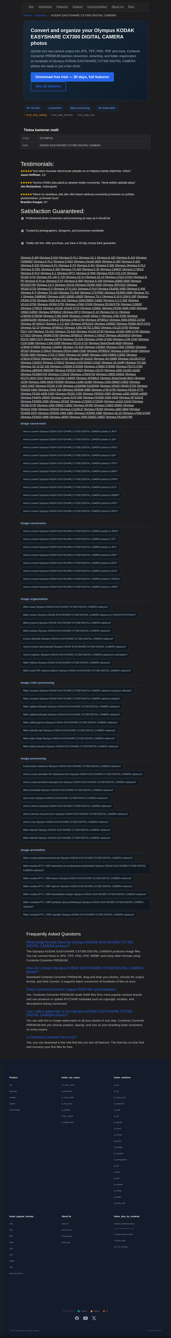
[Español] (71, 1295)
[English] (34, 1295)
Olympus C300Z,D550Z (108, 405)
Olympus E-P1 (49, 265)
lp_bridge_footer (67, 1122)
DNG (11, 1249)
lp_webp (117, 1110)
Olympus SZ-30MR (77, 354)
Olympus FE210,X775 (130, 389)
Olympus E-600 (73, 280)
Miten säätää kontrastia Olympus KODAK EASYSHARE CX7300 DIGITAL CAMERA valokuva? (71, 714)
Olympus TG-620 (71, 269)
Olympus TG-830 (68, 292)
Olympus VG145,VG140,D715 (61, 308)
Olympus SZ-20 (112, 413)
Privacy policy (67, 1236)
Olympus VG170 (94, 370)
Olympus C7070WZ (92, 292)
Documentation (97, 6)
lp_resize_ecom (120, 1097)
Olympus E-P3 (67, 265)
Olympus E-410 (125, 257)
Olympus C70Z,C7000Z (51, 354)
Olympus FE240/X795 (119, 416)
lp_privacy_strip (120, 1203)
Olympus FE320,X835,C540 (37, 393)
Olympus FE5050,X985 (88, 413)
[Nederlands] (62, 1295)
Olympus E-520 (30, 265)
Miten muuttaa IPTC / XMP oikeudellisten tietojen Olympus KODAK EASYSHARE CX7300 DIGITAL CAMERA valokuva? (84, 894)
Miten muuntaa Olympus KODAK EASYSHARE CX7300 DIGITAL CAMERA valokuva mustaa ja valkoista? (77, 690)
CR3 (11, 1255)
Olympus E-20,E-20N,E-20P (119, 296)
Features (62, 6)
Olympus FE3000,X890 (118, 292)
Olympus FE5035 (48, 409)
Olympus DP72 (72, 312)
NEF (11, 1236)
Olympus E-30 (90, 269)
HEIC (11, 1224)
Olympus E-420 (106, 257)
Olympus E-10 (90, 312)
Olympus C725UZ (59, 374)
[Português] (90, 1295)
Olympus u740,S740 (125, 339)
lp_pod (116, 1166)
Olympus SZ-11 (108, 312)
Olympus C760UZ (31, 308)
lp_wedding (66, 1110)
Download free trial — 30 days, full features (72, 77)
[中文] (137, 1295)
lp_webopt (118, 1191)
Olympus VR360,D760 (44, 335)
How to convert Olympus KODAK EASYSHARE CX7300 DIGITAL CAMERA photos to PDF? (70, 555)
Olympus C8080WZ (35, 296)
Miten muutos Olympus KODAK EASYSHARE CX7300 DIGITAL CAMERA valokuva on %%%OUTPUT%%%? (79, 615)
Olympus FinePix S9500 (35, 397)
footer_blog (66, 1242)
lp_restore (117, 1129)
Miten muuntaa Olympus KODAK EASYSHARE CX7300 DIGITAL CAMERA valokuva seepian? (71, 698)
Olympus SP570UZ (114, 284)
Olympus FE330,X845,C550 (119, 308)
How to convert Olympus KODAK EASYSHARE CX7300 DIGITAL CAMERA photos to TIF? (69, 539)
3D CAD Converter (121, 1247)
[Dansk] (100, 1295)
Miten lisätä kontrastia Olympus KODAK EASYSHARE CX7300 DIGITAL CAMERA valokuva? (71, 746)
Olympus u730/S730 (82, 374)
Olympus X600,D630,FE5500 (46, 382)
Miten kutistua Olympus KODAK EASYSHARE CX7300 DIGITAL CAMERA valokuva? (66, 630)
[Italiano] (81, 1295)
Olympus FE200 (93, 409)
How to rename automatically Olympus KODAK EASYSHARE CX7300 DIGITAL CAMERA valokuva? (74, 646)
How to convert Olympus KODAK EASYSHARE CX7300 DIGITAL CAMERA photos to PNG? (70, 447)
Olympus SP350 (83, 405)
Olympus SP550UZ (97, 319)
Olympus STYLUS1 (65, 288)
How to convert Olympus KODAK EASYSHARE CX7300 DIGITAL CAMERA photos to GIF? (69, 455)
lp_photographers (120, 1160)
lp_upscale (118, 1122)
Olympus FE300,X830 (88, 284)
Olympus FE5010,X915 (69, 370)
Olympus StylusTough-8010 (116, 378)
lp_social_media (67, 1097)
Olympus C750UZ (40, 350)
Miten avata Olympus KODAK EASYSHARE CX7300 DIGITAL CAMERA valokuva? (65, 607)
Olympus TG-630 (73, 347)
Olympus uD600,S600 (116, 280)
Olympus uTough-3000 (87, 261)
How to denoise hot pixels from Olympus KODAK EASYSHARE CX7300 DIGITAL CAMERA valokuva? (75, 814)
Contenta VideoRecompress (124, 1224)
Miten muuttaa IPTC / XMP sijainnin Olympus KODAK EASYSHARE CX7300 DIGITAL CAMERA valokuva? (78, 886)
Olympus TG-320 (135, 362)
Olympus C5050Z (105, 323)
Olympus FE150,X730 (48, 385)
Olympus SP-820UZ (33, 323)
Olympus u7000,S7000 (78, 304)
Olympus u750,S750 (103, 389)
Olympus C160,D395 (47, 343)
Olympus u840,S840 (116, 409)
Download (45, 6)
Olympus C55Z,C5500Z (120, 347)
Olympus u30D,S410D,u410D (122, 370)
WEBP (11, 1261)
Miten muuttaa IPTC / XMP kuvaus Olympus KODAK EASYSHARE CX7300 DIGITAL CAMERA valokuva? (77, 878)
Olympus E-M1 (86, 265)
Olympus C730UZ (133, 269)
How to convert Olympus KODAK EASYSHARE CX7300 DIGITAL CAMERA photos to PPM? (70, 479)
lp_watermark (119, 1104)
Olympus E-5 (28, 292)
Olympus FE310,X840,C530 (69, 350)
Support (77, 6)
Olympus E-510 (48, 257)
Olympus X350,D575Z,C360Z (82, 327)
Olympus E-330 (93, 280)
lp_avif (116, 1116)
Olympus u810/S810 (118, 335)
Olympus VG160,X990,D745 (121, 331)
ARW (11, 1242)
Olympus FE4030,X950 (112, 288)
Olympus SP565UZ (98, 350)
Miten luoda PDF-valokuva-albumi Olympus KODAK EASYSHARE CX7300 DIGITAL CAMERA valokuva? (77, 670)
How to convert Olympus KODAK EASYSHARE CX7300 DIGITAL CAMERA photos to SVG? (70, 571)
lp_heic (116, 1085)
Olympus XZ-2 (45, 284)
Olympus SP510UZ (82, 323)
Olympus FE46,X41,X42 (51, 300)
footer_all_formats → (17, 1273)
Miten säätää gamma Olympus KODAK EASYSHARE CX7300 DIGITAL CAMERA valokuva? (70, 722)
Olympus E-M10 (63, 261)
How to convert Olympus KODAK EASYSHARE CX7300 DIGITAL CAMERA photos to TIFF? (70, 463)
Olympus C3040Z (110, 269)
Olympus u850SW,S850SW (37, 370)
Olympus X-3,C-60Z (57, 323)
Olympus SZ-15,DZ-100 (35, 366)
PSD (11, 1267)
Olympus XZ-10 (94, 277)
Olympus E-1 (48, 273)
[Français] (52, 1295)
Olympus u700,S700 (72, 319)
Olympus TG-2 (93, 296)
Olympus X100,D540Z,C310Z (83, 362)
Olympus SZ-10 (30, 327)
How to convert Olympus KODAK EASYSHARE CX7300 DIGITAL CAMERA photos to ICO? (70, 487)
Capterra (94, 1311)
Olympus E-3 (45, 288)
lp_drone (117, 1172)
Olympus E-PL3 (43, 261)
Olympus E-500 (104, 265)
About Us (118, 6)
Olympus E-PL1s (35, 280)
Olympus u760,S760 (113, 315)
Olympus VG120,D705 (114, 327)
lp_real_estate (67, 1104)
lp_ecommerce (67, 1091)
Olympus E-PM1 (30, 269)
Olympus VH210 (64, 284)
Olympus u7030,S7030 (136, 413)
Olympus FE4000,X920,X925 (100, 397)
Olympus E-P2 (54, 280)
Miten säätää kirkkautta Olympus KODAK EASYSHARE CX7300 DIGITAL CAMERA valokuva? (71, 706)
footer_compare (67, 1116)
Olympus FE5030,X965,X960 (55, 413)
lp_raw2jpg (118, 1147)
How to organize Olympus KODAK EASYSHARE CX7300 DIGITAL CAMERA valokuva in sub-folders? (75, 654)
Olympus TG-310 (47, 292)
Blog (131, 6)
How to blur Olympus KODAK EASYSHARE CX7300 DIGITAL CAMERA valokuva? (65, 798)
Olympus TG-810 (43, 331)
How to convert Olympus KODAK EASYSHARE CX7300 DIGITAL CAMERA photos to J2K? (70, 439)
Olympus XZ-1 (87, 257)
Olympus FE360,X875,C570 (133, 323)
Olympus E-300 (50, 269)
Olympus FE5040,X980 (76, 389)
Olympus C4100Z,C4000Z (59, 378)
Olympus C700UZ (53, 362)
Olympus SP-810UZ (131, 397)
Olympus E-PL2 (136, 265)
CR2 (11, 1230)
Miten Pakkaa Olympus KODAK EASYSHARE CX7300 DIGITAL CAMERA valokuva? (66, 662)
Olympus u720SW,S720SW (66, 366)
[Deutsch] (43, 1295)
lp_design (117, 1197)
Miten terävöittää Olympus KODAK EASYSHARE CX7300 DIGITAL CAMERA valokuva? (68, 790)
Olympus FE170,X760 (129, 366)
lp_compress (118, 1153)
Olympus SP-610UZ (81, 358)
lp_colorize (118, 1135)
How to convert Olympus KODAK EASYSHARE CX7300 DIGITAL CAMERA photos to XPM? (70, 587)
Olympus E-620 (130, 261)
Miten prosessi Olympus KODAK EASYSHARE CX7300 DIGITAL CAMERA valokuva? (67, 622)
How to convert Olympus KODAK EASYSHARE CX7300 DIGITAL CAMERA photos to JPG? (70, 431)
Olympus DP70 (53, 339)
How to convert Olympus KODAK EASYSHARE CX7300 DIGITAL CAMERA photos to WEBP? (71, 495)
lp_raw (116, 1091)
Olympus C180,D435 (55, 315)
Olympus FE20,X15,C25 (111, 273)
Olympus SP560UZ (52, 327)
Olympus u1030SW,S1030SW (81, 385)
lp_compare (118, 1184)
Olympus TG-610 (65, 331)
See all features (48, 86)
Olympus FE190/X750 (106, 304)
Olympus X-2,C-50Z (115, 300)
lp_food (117, 1178)
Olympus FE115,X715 (74, 343)
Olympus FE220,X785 (68, 393)
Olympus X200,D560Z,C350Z (108, 354)
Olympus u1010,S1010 (118, 401)
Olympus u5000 (59, 416)
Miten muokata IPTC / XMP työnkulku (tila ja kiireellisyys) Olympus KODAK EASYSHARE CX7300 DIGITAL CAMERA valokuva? (83, 904)
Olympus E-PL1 (68, 257)
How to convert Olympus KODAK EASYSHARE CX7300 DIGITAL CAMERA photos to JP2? (70, 547)
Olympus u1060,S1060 (78, 382)
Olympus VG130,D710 (131, 358)
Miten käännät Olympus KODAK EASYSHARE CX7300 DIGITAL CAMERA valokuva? (67, 830)
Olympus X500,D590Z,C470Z (127, 319)
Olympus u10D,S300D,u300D (65, 296)
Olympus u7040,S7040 (98, 339)
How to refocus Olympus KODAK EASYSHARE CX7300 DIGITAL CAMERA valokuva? (67, 806)
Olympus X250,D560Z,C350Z (111, 382)
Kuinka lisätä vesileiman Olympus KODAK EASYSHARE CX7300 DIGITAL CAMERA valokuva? (72, 766)
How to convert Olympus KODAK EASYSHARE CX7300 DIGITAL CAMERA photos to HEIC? (70, 511)
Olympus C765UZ (48, 319)
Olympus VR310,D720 (54, 358)
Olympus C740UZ (94, 335)
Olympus (41, 15)
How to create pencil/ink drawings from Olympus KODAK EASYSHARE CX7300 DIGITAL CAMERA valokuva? (79, 782)
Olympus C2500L (90, 308)
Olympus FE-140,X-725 (51, 277)
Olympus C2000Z (131, 304)
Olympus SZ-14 (75, 277)
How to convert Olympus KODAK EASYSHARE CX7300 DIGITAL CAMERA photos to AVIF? (70, 503)
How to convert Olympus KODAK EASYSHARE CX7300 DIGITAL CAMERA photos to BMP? (70, 471)
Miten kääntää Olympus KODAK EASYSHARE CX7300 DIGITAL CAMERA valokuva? (67, 838)
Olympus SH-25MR (105, 358)
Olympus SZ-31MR (113, 362)
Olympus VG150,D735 (90, 331)
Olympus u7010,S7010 (119, 277)
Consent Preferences (154, 1330)
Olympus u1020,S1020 (124, 350)
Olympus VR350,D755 (50, 304)
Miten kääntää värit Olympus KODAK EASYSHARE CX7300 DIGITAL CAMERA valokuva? (69, 730)
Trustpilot (82, 1311)
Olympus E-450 (111, 261)
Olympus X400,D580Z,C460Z (85, 300)
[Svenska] (118, 1295)
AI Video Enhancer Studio (123, 1234)
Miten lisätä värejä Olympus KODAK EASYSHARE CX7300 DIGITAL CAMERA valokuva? (69, 738)
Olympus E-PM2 (86, 273)
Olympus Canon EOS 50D (66, 397)
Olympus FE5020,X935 (97, 393)
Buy (31, 6)
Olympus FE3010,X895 (35, 416)
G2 (105, 1311)
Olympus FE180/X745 (34, 374)
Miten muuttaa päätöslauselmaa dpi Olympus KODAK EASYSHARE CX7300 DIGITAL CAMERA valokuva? (78, 858)
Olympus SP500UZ (71, 335)
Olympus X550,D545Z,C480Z (87, 416)
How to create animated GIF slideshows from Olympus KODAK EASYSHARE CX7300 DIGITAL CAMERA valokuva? (82, 774)
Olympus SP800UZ (50, 312)
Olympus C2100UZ (71, 409)
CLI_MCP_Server (68, 1085)
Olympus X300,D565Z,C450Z (55, 405)
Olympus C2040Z (51, 347)
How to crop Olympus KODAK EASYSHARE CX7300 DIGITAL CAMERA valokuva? (65, 822)
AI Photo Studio (120, 1241)
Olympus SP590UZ (87, 378)
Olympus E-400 (136, 288)
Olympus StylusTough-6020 (105, 343)
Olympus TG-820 (73, 339)
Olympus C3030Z (94, 347)
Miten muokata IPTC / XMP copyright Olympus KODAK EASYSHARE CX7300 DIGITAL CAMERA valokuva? (78, 914)
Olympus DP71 (66, 273)
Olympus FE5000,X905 (35, 401)
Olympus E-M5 (30, 257)
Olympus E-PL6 (87, 288)
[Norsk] (109, 1295)
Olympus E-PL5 (30, 273)
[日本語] (128, 1295)
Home (27, 15)
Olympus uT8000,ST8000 (99, 366)
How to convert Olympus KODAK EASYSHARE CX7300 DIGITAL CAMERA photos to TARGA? (71, 579)
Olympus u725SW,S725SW (86, 401)
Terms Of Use (67, 1230)
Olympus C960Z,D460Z (110, 374)
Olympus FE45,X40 (50, 389)
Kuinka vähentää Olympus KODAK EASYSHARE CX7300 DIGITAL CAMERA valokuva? (68, 638)
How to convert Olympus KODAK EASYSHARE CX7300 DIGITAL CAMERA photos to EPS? (70, 563)
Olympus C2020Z (31, 362)
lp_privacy (117, 1141)
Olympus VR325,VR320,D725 (118, 385)
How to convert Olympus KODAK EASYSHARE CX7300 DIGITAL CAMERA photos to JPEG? (71, 531)
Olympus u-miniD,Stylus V (85, 315)
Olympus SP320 (59, 401)
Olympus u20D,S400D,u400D (129, 393)
